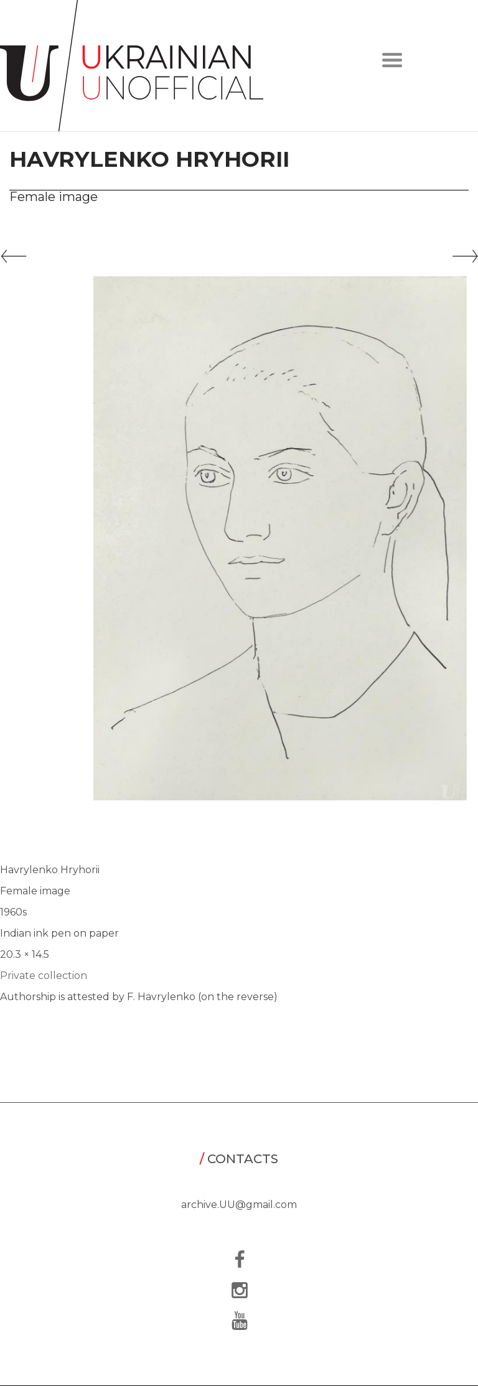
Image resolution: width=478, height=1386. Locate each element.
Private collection (43, 975)
